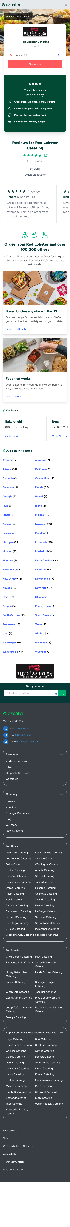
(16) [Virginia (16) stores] (42, 633)
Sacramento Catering (18, 911)
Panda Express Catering (48, 972)
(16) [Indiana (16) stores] (42, 514)
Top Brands (12, 950)
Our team (11, 824)
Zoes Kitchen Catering (19, 997)
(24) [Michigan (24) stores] (11, 542)
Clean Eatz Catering (17, 991)
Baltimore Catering (17, 905)
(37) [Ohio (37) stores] (8, 597)
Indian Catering (44, 1068)
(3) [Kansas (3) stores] (9, 523)
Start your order (35, 686)
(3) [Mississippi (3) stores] (43, 551)
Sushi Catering (43, 1097)
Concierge (12, 778)
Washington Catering (47, 864)
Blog (8, 819)
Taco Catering (14, 1103)
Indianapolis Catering (47, 928)
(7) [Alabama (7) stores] (10, 460)
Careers (10, 801)
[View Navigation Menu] (66, 5)
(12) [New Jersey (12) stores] (12, 578)
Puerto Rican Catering (18, 1091)
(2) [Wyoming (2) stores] (43, 651)
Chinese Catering (16, 1050)
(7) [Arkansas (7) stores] (42, 460)
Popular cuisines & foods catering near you (31, 1032)
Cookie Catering (15, 1056)
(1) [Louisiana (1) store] (10, 533)
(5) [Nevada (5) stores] (9, 587)
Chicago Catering (45, 858)
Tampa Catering (44, 881)
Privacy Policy (10, 1130)
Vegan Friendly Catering (49, 1103)
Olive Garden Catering (19, 956)
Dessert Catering (44, 1056)
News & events (14, 830)
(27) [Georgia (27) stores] (10, 496)
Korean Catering (44, 1074)
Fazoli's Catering (15, 982)
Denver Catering (15, 887)
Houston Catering (45, 887)
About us (11, 807)
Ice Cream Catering (17, 1068)
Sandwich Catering (46, 1091)
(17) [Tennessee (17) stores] (11, 624)
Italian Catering (15, 1074)
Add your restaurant (17, 761)
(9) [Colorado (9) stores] (10, 478)
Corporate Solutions (17, 773)
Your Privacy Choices (13, 1161)
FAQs (9, 767)
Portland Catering (16, 917)
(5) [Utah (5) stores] (7, 633)
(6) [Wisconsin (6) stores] (43, 642)
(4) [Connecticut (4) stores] (44, 478)
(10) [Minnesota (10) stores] (44, 542)
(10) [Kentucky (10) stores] (43, 523)
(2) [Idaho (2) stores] (40, 505)
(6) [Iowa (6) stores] (7, 505)
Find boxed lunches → (18, 329)
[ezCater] (11, 5)
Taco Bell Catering (45, 991)
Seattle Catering (44, 876)
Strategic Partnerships (18, 813)
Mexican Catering (16, 1086)
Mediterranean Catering (49, 1080)
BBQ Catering (43, 1039)
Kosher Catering (15, 1080)
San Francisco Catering (48, 852)
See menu (35, 64)
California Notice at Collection (18, 1146)
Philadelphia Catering (18, 881)
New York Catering (17, 852)
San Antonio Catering (47, 923)
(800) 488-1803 (23, 728)
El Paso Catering (15, 928)
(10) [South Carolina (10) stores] (14, 615)
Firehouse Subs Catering (20, 962)
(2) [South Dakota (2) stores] (45, 615)
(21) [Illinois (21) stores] (9, 514)
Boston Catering (15, 870)
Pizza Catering (43, 1086)
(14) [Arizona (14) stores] (10, 469)
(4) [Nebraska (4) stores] (43, 569)
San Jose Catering (45, 917)
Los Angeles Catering (18, 858)
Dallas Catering (14, 864)
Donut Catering (15, 1062)
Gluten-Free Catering (47, 1062)
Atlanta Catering (44, 870)
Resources (12, 754)
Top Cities (12, 846)
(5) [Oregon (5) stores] (9, 606)
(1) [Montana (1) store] (10, 560)
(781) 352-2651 (23, 735)
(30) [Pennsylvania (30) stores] (45, 606)
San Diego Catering (17, 923)
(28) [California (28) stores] (43, 469)
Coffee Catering (44, 1050)
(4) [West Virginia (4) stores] (13, 651)
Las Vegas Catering (46, 911)
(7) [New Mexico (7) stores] (44, 578)
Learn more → (13, 396)
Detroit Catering (44, 905)
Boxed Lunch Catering (19, 1045)
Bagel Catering (14, 1039)
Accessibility (9, 1154)
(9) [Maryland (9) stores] (42, 533)
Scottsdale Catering (46, 934)
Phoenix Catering (16, 876)
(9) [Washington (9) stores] (12, 642)
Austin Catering (15, 899)
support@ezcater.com (27, 741)
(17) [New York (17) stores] (43, 587)
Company (12, 794)
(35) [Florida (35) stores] (42, 487)
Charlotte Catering (46, 893)
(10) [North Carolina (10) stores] (46, 560)
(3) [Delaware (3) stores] (10, 487)
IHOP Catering (43, 956)
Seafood (10, 16)
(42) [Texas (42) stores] (41, 624)
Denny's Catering (16, 1017)
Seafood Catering (16, 1097)
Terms (6, 1138)
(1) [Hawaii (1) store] (41, 496)
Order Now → (13, 436)
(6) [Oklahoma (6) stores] (43, 597)
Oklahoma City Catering (20, 934)
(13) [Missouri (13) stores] (10, 551)
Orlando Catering (45, 899)
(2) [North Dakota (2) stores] (13, 569)
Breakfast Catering (46, 1045)
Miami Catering (15, 893)
